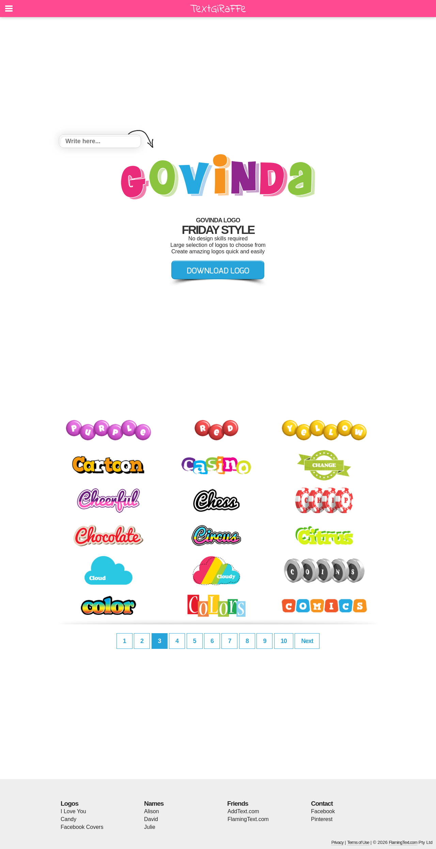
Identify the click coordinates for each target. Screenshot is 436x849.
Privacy (337, 842)
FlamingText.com (248, 819)
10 (284, 641)
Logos (69, 803)
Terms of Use (358, 842)
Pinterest (321, 819)
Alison (151, 811)
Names (154, 803)
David (151, 819)
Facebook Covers (82, 827)
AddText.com (243, 811)
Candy (68, 819)
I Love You (73, 811)
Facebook (323, 811)
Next (307, 641)
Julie (149, 827)
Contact (322, 803)
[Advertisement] (218, 76)
